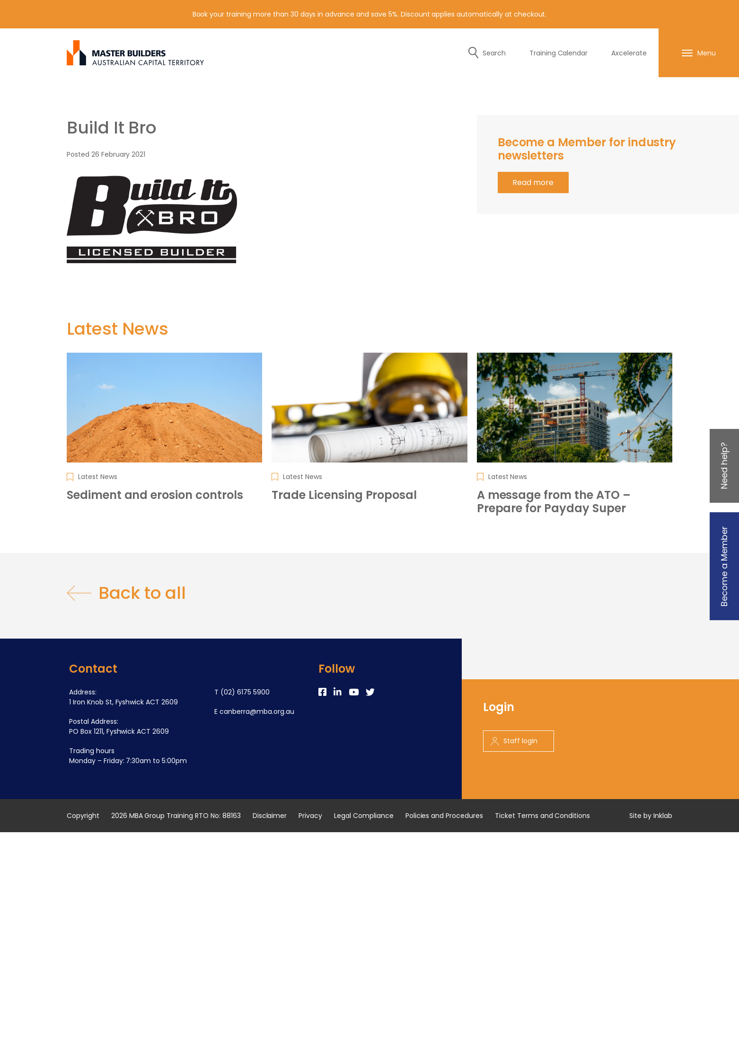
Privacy (310, 815)
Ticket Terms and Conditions (542, 815)
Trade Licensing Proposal (344, 495)
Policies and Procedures (444, 815)
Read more (533, 182)
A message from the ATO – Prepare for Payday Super (554, 502)
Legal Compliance (364, 815)
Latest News (97, 476)
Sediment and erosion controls (155, 495)
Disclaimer (270, 815)
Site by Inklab (650, 815)
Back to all (126, 593)
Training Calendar (558, 53)
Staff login (514, 741)
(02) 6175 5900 (245, 692)
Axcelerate (629, 53)
